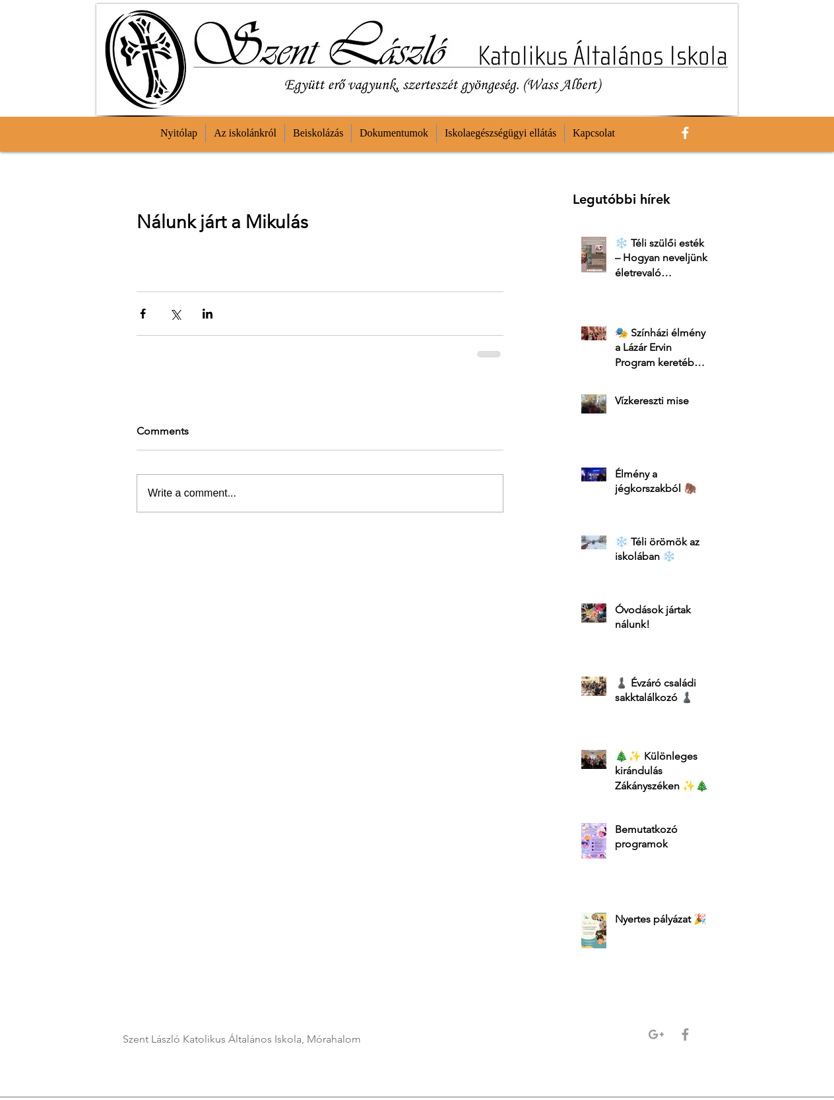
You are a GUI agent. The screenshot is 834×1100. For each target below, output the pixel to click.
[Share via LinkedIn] (207, 313)
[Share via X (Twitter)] (175, 313)
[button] (245, 133)
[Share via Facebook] (143, 313)
